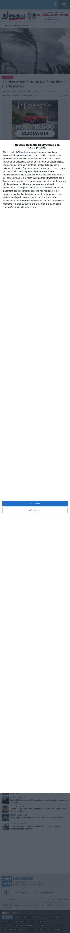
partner (24, 152)
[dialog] (35, 466)
